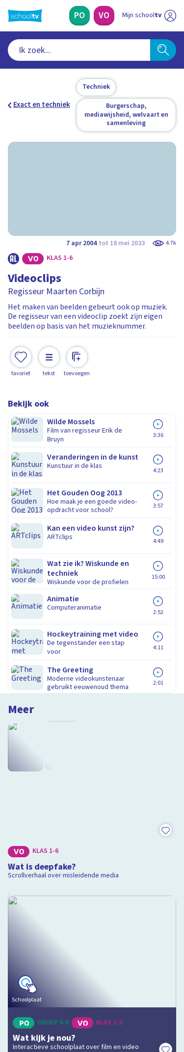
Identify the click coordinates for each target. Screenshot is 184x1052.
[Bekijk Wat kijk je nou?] (92, 583)
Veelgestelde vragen (47, 790)
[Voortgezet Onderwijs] (104, 16)
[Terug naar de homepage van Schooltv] (25, 15)
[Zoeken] (163, 50)
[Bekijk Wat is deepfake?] (92, 464)
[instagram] (34, 985)
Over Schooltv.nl (41, 803)
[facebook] (13, 985)
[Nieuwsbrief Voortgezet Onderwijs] (92, 916)
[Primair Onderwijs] (79, 16)
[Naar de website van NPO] (170, 16)
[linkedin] (56, 985)
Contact (24, 777)
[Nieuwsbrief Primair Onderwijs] (92, 889)
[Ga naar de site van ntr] (139, 1005)
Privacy (23, 816)
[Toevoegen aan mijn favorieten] (21, 343)
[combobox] (79, 50)
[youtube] (77, 985)
